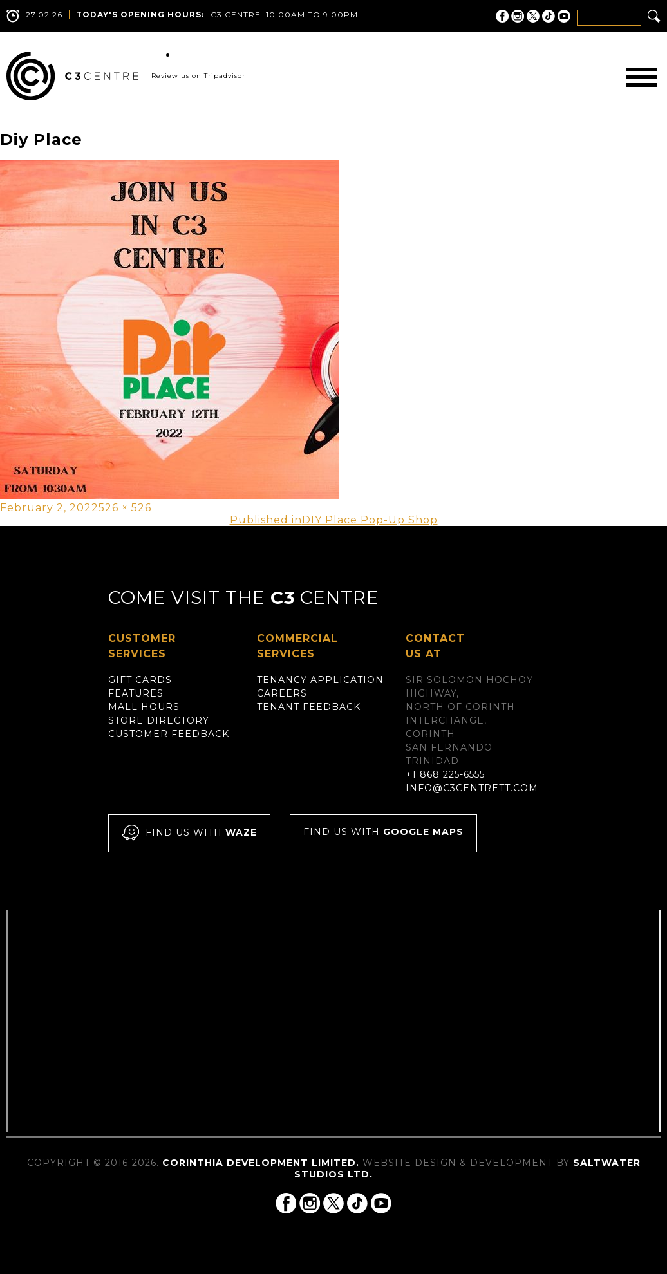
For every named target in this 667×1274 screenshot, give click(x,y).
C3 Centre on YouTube (564, 16)
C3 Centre (72, 76)
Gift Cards (140, 680)
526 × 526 (125, 507)
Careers (282, 693)
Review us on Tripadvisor (198, 75)
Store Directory (158, 720)
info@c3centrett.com (472, 788)
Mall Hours (144, 707)
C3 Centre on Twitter (533, 16)
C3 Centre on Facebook (502, 16)
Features (136, 693)
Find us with (189, 833)
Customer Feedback (168, 734)
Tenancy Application (320, 680)
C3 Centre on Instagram (517, 16)
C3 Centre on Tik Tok (548, 16)
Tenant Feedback (309, 707)
